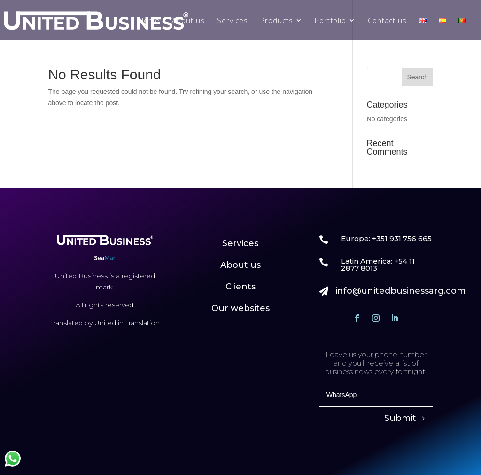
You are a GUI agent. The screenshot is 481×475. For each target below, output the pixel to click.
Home (149, 21)
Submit (400, 418)
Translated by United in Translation (105, 323)
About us (188, 21)
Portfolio (330, 21)
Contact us (387, 21)
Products (276, 21)
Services (232, 21)
